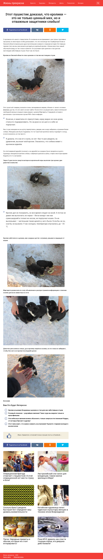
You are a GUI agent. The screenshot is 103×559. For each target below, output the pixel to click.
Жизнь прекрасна (13, 3)
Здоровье (42, 3)
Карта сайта (7, 556)
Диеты (61, 3)
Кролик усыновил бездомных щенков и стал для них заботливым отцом (35, 410)
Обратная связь (19, 556)
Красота (32, 3)
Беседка (80, 3)
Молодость (52, 3)
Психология (70, 3)
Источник (6, 400)
